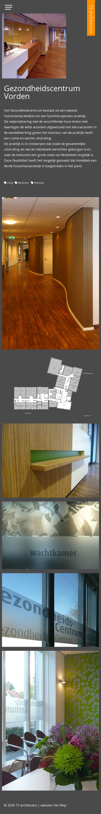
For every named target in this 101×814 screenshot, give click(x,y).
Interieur (39, 182)
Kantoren (23, 182)
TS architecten (91, 19)
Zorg (10, 182)
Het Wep (59, 805)
